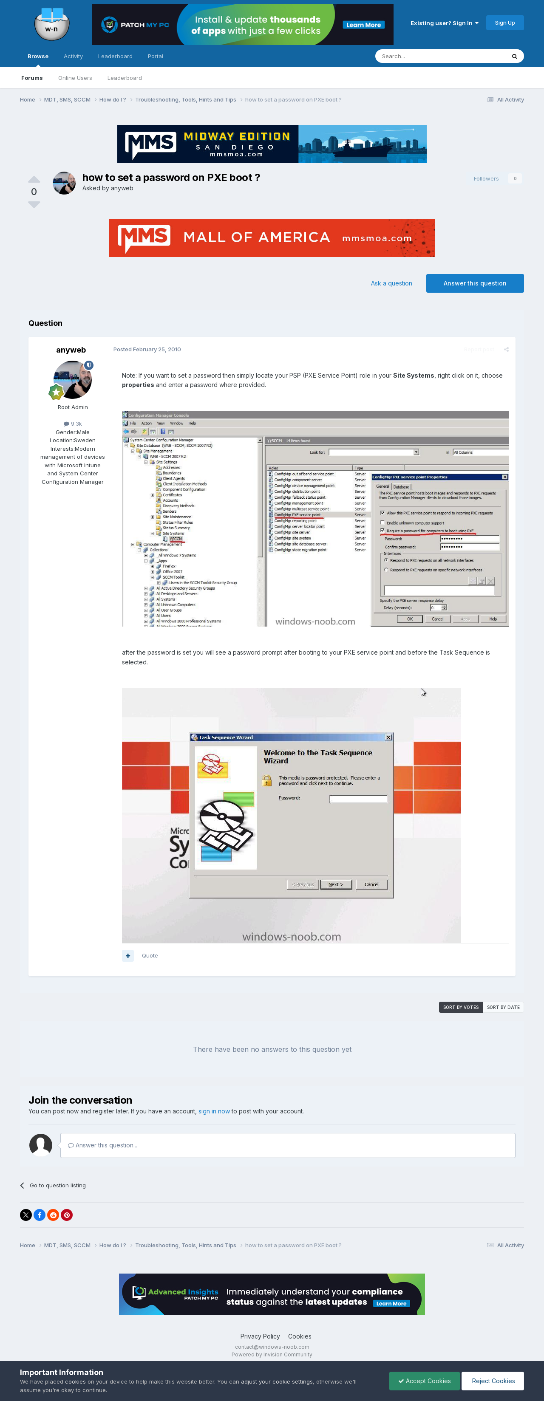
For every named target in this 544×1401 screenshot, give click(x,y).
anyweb (122, 188)
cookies (75, 1381)
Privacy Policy (260, 1336)
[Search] (418, 56)
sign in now (214, 1111)
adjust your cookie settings (277, 1381)
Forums (32, 77)
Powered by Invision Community (272, 1354)
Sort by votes (461, 1007)
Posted (147, 349)
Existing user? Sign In (445, 23)
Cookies (300, 1336)
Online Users (75, 77)
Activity (73, 56)
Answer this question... (102, 1145)
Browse (38, 60)
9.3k (73, 423)
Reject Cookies (492, 1380)
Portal (155, 56)
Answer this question (475, 283)
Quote (150, 955)
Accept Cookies (424, 1380)
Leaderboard (125, 77)
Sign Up (505, 22)
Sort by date (503, 1007)
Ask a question (391, 283)
